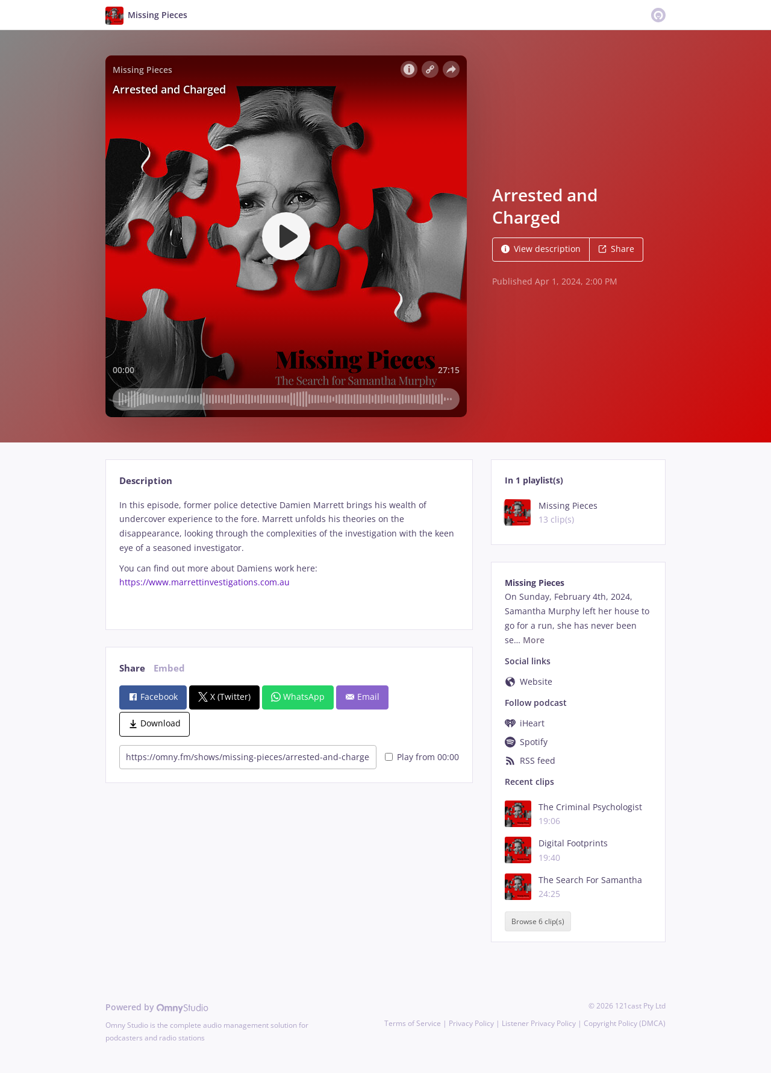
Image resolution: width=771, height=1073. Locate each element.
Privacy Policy (471, 1023)
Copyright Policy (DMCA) (625, 1023)
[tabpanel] (288, 554)
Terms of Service (412, 1023)
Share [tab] (132, 668)
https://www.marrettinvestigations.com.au (204, 582)
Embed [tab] (169, 668)
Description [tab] (145, 480)
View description (541, 248)
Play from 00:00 (422, 757)
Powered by (156, 1007)
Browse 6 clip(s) (537, 921)
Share (616, 248)
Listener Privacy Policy (539, 1023)
